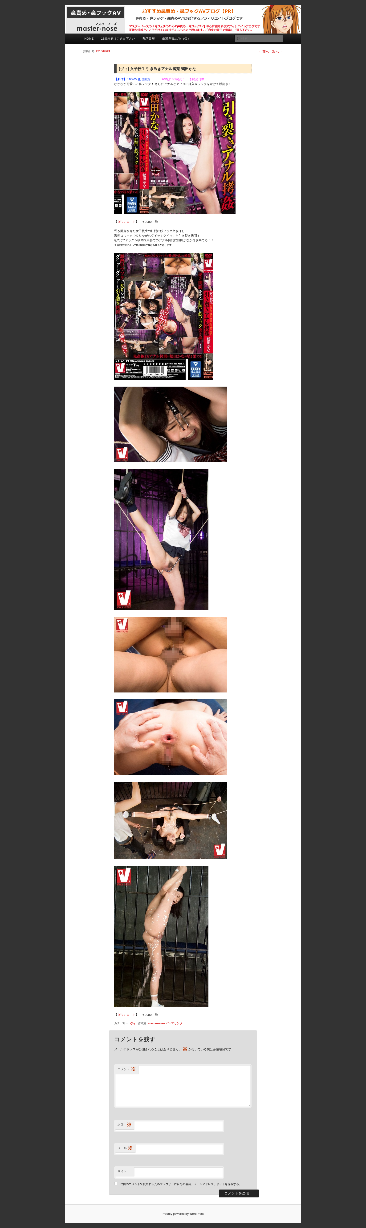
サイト (122, 1171)
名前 (125, 1125)
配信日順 (148, 38)
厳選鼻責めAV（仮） (176, 38)
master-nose (156, 1023)
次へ (277, 52)
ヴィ (133, 1023)
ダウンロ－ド (126, 222)
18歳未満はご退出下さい (118, 38)
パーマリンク (174, 1023)
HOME (89, 38)
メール (125, 1148)
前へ (263, 52)
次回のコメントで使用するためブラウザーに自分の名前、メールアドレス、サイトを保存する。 (181, 1184)
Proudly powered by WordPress (183, 1213)
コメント (127, 1069)
